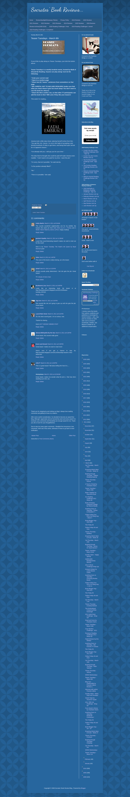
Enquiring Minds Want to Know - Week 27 (91, 732)
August (87, 443)
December (88, 426)
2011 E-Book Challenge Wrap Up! (92, 565)
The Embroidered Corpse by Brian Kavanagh (90, 610)
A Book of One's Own (44, 277)
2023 (85, 372)
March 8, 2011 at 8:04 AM (52, 223)
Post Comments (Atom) (46, 439)
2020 (85, 385)
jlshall (38, 268)
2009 (85, 772)
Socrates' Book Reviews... (57, 9)
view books (96, 304)
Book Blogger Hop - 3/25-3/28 (91, 521)
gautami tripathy (41, 238)
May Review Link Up (89, 203)
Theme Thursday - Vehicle (90, 671)
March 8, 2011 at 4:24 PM (49, 300)
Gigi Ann (38, 300)
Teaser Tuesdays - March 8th (90, 678)
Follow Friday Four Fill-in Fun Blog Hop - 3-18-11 (92, 584)
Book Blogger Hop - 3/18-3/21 (91, 589)
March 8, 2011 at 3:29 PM (48, 268)
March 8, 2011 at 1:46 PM (47, 257)
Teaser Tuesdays (40, 212)
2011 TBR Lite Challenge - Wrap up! (91, 703)
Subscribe (90, 140)
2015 (85, 406)
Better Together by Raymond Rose (90, 493)
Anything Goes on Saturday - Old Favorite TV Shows (91, 645)
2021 (85, 381)
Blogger (83, 788)
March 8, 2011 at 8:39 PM (55, 344)
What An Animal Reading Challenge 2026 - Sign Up (91, 172)
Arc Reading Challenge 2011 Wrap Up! (90, 498)
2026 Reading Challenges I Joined (82, 26)
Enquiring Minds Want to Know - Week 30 (91, 536)
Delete (42, 232)
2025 (85, 364)
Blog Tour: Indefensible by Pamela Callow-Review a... (90, 684)
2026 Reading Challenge (90, 292)
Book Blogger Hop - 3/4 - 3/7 (91, 727)
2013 (85, 415)
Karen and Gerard (41, 344)
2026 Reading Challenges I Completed (41, 30)
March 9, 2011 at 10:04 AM (52, 374)
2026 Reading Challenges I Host (59, 26)
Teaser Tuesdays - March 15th (90, 625)
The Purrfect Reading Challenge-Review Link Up (90, 167)
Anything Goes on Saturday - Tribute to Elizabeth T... (91, 510)
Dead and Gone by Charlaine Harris (91, 621)
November (88, 430)
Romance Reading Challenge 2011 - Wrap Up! (91, 634)
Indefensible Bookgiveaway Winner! (90, 560)
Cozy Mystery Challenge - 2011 (91, 629)
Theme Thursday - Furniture (90, 736)
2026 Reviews (91, 23)
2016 (85, 402)
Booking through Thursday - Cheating (90, 741)
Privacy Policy (64, 20)
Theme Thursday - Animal (90, 480)
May (86, 456)
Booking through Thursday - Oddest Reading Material (91, 475)
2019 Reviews (76, 20)
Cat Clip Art (90, 266)
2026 (85, 359)
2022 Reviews (45, 23)
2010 (85, 768)
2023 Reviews (56, 23)
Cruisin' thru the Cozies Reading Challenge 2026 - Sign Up (90, 152)
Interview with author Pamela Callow (91, 690)
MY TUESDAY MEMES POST (49, 324)
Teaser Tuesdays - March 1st (90, 753)
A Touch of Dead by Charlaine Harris (91, 484)
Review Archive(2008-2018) (38, 26)
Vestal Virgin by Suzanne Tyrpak (90, 698)
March (88, 463)
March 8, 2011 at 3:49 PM (54, 285)
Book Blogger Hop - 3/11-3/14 (91, 652)
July (86, 447)
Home (31, 20)
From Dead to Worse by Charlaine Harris (91, 709)
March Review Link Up (90, 198)
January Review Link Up (90, 194)
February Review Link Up (91, 196)
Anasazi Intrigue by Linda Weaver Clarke (91, 570)
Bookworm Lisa (41, 285)
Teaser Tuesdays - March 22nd (90, 551)
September (88, 439)
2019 (85, 389)
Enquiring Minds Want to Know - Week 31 (91, 470)
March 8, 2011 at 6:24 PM (55, 314)
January (87, 763)
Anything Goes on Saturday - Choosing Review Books (91, 577)
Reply (37, 232)
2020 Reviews (87, 20)
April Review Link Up (89, 201)
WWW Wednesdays (91, 675)
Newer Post (35, 435)
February (88, 759)
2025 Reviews (79, 23)
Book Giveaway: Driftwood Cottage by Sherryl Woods (91, 504)
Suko (37, 257)
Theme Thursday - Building (90, 532)
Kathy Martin (40, 223)
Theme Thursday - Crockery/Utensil (91, 605)
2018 (85, 393)
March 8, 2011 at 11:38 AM (55, 238)
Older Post (72, 435)
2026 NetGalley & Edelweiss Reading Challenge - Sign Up (89, 190)
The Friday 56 (89, 525)
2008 (85, 777)
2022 (85, 376)
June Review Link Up (89, 205)
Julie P (38, 363)
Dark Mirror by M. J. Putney (62, 228)
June (86, 451)
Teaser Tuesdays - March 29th (90, 489)
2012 (85, 419)
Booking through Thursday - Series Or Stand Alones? (91, 546)
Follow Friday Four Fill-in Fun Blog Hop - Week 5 (92, 516)
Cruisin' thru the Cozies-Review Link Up (90, 156)
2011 (85, 422)
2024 (85, 368)
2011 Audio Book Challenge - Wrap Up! (91, 616)
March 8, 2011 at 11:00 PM (49, 363)
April (86, 460)
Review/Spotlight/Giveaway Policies (47, 20)
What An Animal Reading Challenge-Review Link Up (91, 178)
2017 (85, 398)
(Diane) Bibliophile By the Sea (45, 333)
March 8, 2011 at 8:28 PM (63, 333)
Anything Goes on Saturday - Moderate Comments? (90, 715)
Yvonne (90, 295)
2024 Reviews (68, 23)
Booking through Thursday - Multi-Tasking (91, 666)
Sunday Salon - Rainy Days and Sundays (91, 694)
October (87, 434)
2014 (85, 411)
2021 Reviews (34, 23)
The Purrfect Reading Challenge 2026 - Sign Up (90, 161)
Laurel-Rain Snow (41, 314)
